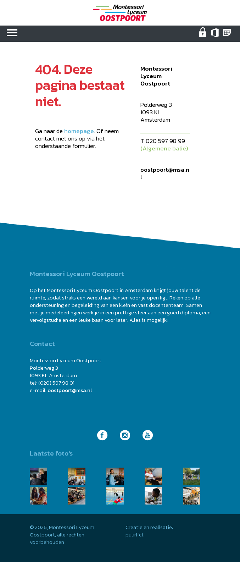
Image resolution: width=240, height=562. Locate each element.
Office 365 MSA (215, 35)
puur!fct (134, 534)
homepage (79, 131)
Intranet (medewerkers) (203, 35)
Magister (227, 35)
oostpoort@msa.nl (164, 173)
